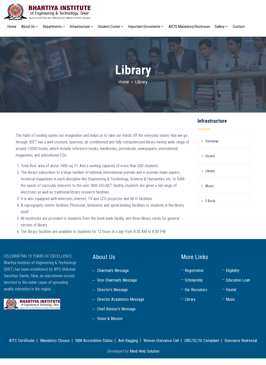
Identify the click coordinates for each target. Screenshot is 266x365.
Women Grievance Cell (161, 340)
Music (209, 186)
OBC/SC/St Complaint (201, 340)
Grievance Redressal (241, 340)
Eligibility (232, 270)
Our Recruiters (196, 289)
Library (210, 171)
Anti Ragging (128, 340)
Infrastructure (81, 26)
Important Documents (146, 26)
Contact (239, 26)
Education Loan (238, 280)
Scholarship (194, 280)
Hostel (210, 156)
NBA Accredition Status (94, 340)
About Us (29, 26)
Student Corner (111, 26)
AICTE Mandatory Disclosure (189, 26)
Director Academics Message (120, 299)
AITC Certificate (22, 340)
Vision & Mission (110, 318)
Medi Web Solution (144, 351)
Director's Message (112, 289)
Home (12, 26)
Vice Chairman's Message (117, 280)
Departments (54, 26)
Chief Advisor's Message (116, 309)
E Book (210, 201)
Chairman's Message (113, 270)
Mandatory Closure (55, 340)
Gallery (221, 26)
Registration (194, 270)
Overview (211, 141)
